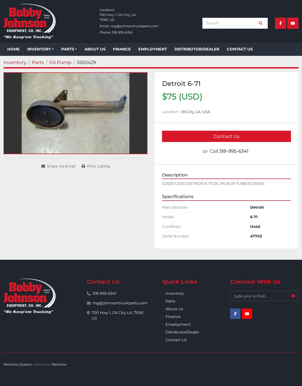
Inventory (39, 49)
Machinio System (18, 364)
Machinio (58, 364)
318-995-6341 (122, 32)
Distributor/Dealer (196, 49)
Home (13, 49)
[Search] (231, 23)
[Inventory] (15, 62)
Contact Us (240, 49)
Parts (67, 49)
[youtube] (292, 23)
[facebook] (280, 23)
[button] (40, 49)
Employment (152, 49)
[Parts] (38, 62)
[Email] (264, 296)
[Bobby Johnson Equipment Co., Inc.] (30, 296)
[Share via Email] (58, 166)
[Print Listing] (95, 166)
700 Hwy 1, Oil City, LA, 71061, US (118, 315)
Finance (122, 49)
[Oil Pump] (60, 62)
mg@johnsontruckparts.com (135, 26)
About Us (95, 49)
